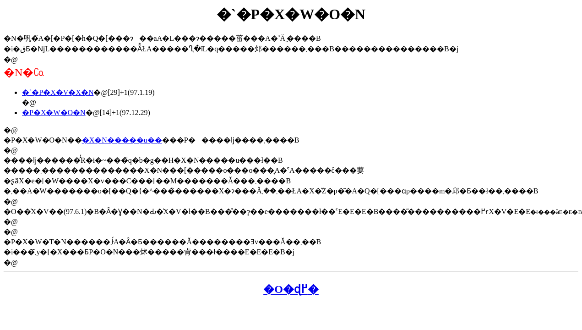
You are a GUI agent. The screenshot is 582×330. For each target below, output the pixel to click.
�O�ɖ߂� (291, 289)
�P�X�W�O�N (54, 112)
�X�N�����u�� (122, 140)
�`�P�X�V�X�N (57, 92)
